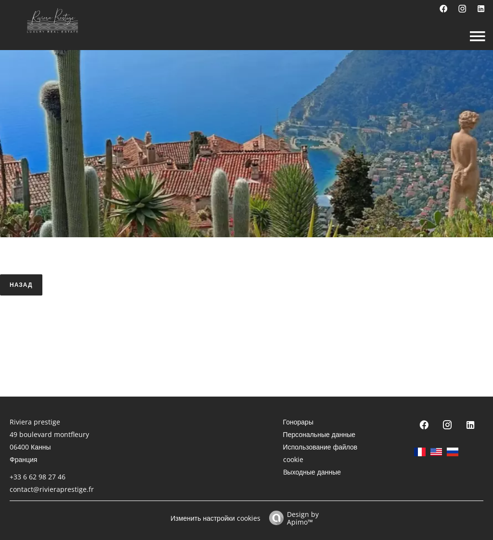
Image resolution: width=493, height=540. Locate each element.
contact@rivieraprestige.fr (52, 489)
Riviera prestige (35, 421)
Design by (291, 518)
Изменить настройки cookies (215, 518)
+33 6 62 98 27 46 (37, 476)
